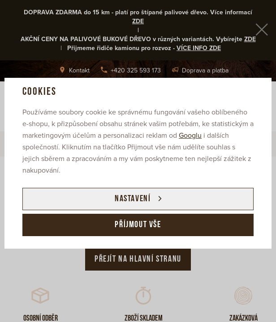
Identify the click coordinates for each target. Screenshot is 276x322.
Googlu (190, 135)
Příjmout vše (138, 224)
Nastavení (133, 199)
